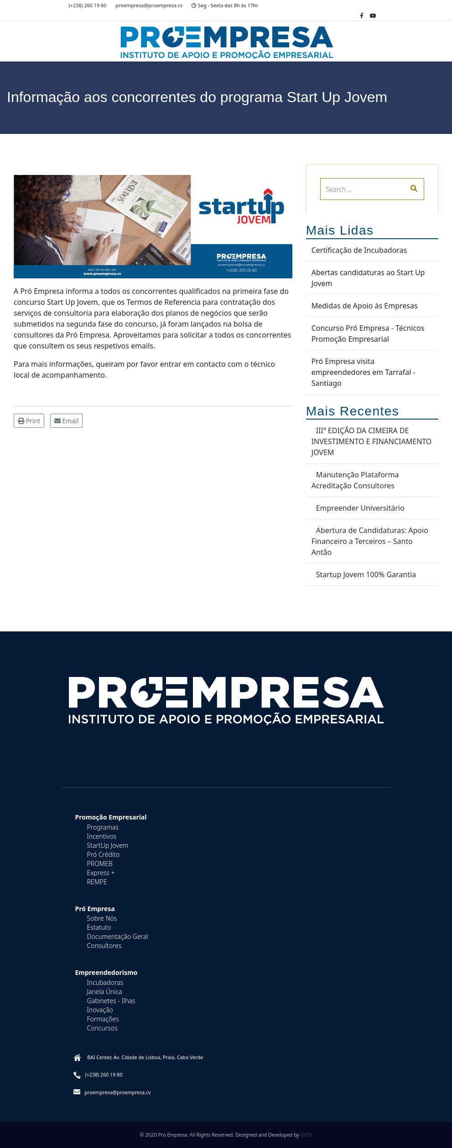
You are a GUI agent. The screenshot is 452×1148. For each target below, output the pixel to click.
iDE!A (306, 1134)
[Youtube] (373, 16)
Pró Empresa (95, 908)
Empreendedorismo (106, 972)
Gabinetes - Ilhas (111, 1000)
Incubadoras (105, 982)
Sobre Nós (102, 918)
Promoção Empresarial (111, 817)
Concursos (102, 1028)
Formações (103, 1019)
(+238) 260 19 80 (88, 5)
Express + (101, 872)
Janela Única (104, 991)
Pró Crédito (103, 854)
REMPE (97, 881)
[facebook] (362, 16)
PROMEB (100, 863)
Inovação (100, 1009)
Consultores (104, 945)
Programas (103, 827)
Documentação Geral (117, 936)
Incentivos (102, 836)
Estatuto (99, 927)
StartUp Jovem (108, 845)
